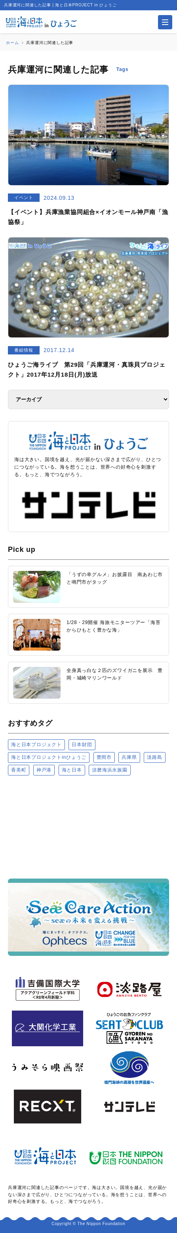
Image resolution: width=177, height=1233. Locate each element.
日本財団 (82, 744)
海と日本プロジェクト (36, 744)
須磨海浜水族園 (110, 770)
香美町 (18, 770)
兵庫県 (129, 757)
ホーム (12, 42)
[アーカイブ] (88, 399)
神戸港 (43, 770)
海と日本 (72, 770)
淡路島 (154, 757)
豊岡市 (104, 757)
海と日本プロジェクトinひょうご (48, 757)
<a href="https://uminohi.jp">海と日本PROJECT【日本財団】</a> (88, 826)
